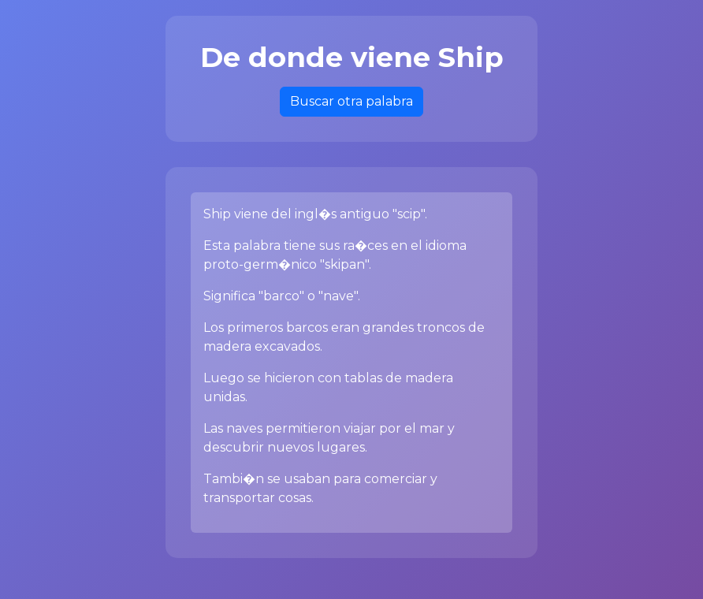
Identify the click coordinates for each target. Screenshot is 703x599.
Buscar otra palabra (351, 101)
